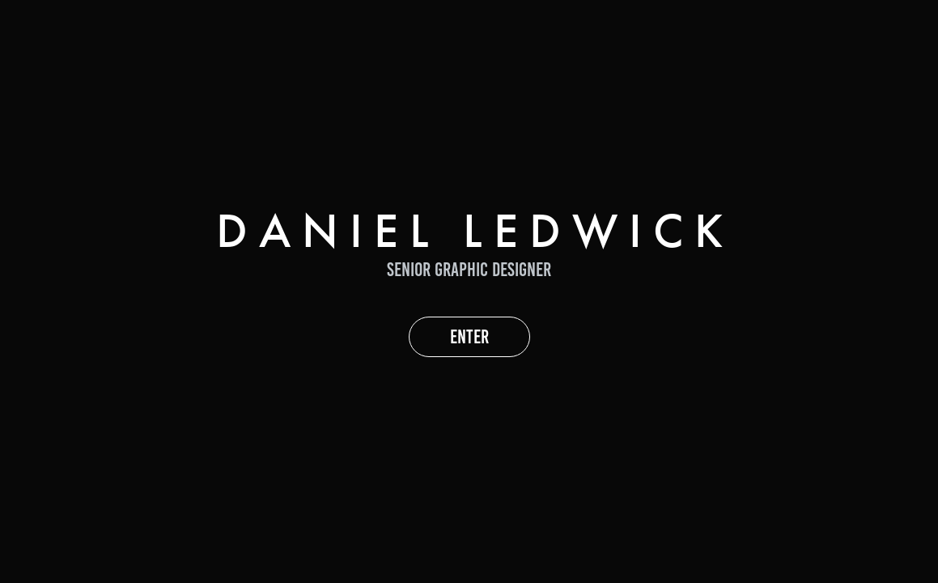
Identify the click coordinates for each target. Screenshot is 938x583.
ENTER (469, 336)
